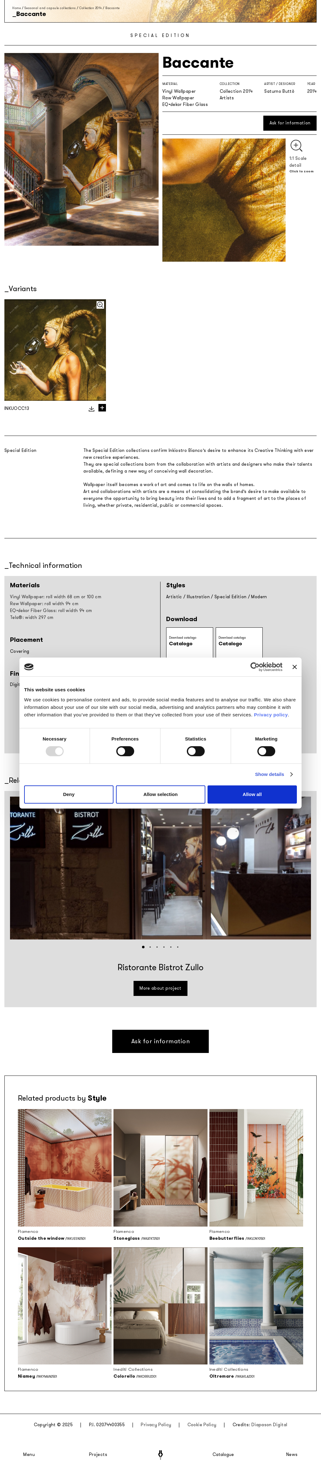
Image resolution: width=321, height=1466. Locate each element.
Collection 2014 (90, 8)
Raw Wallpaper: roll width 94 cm (44, 604)
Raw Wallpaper (178, 98)
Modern (259, 597)
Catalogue (223, 1455)
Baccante (112, 8)
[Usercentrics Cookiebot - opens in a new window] (255, 667)
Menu (29, 1455)
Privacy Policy (156, 1425)
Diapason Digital (269, 1425)
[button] (143, 947)
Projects (98, 1455)
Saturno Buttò (279, 91)
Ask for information (290, 123)
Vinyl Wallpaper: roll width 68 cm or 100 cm (55, 597)
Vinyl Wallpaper (179, 91)
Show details (269, 774)
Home (16, 8)
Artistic (174, 597)
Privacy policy (271, 714)
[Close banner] (294, 667)
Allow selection (160, 794)
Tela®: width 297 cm (32, 617)
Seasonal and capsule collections (50, 8)
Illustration (198, 597)
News (292, 1455)
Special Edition (230, 597)
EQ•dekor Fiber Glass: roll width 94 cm (51, 611)
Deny (69, 794)
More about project (160, 988)
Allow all (252, 794)
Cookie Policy (202, 1425)
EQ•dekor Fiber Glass (185, 104)
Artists (227, 98)
